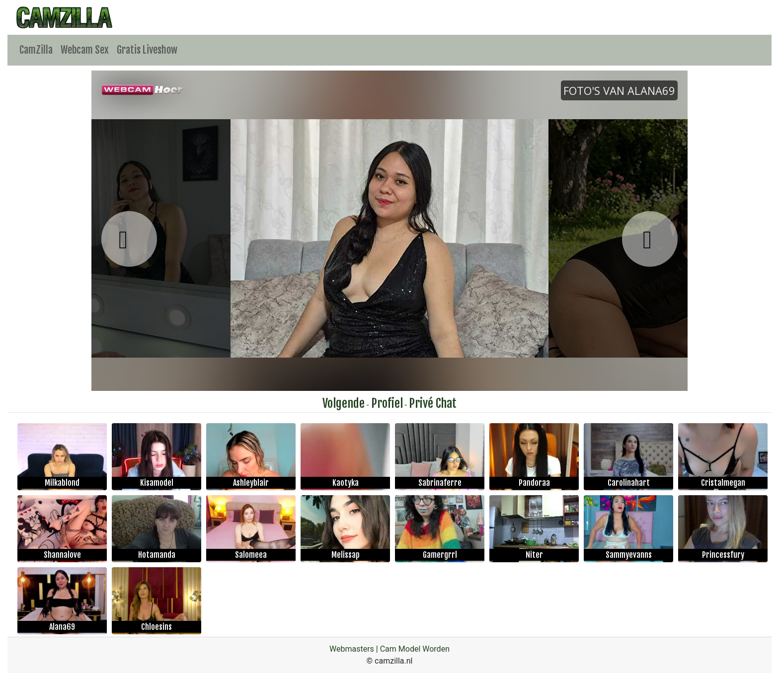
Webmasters (351, 649)
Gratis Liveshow (147, 50)
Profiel (387, 403)
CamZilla (36, 50)
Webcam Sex (85, 50)
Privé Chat (433, 403)
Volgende (343, 403)
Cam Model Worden (415, 649)
